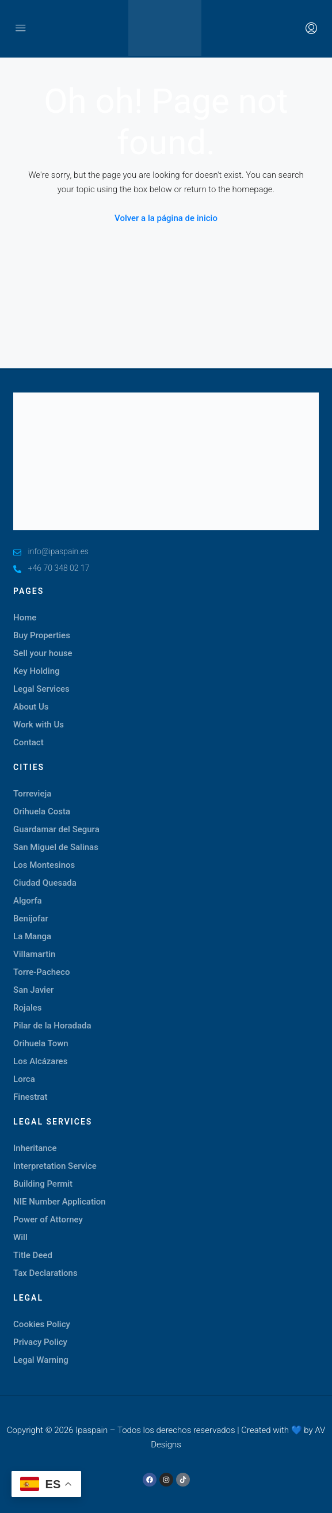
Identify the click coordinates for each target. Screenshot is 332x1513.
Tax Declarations (45, 1273)
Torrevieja (32, 793)
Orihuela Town (40, 1043)
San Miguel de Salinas (55, 847)
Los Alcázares (40, 1061)
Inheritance (34, 1148)
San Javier (33, 990)
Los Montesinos (44, 865)
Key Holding (36, 671)
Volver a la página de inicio (166, 218)
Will (20, 1237)
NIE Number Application (59, 1201)
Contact (28, 742)
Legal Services (41, 689)
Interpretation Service (55, 1166)
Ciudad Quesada (45, 883)
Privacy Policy (40, 1342)
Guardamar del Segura (56, 829)
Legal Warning (40, 1360)
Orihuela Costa (41, 811)
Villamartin (34, 954)
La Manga (32, 936)
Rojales (27, 1008)
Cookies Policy (41, 1324)
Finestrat (30, 1097)
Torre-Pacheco (41, 972)
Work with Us (38, 724)
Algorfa (27, 900)
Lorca (24, 1079)
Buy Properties (41, 635)
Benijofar (30, 918)
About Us (31, 707)
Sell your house (42, 653)
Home (24, 617)
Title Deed (32, 1255)
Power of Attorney (48, 1219)
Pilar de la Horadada (52, 1025)
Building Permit (42, 1184)
